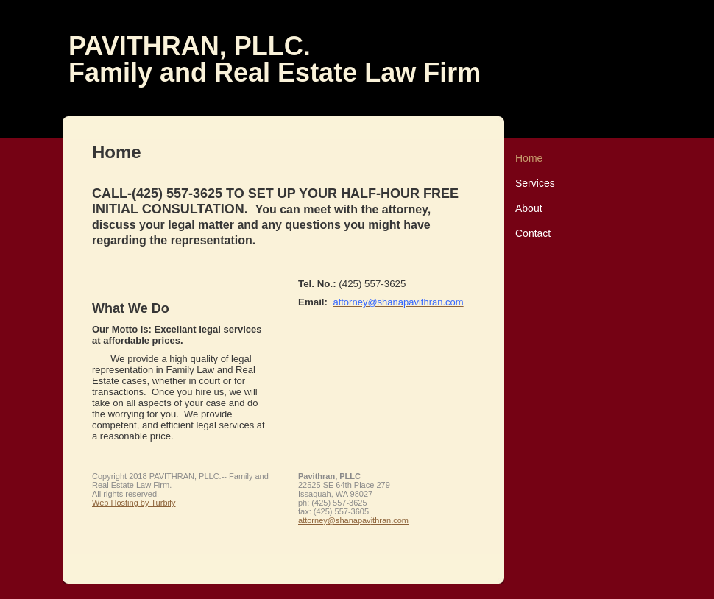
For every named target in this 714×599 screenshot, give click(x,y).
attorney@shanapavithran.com (353, 520)
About (528, 208)
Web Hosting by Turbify (134, 502)
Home (528, 158)
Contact (533, 233)
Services (535, 183)
